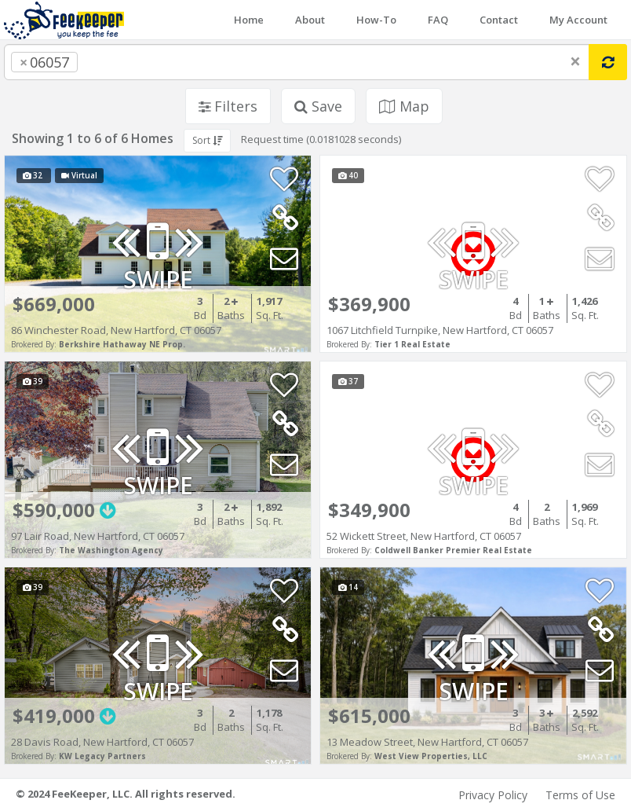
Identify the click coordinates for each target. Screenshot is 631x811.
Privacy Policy (492, 794)
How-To (376, 20)
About (310, 20)
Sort (207, 140)
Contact (499, 20)
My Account (578, 20)
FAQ (438, 20)
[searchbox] (113, 62)
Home (249, 20)
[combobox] (296, 62)
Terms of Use (580, 794)
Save (318, 106)
